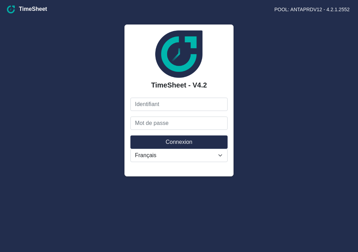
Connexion (179, 142)
